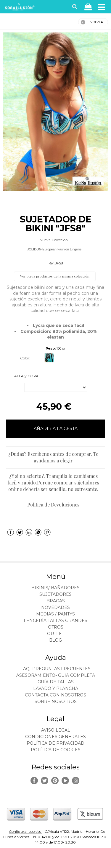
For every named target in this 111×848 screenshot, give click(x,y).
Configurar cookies (25, 831)
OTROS (55, 627)
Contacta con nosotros (55, 695)
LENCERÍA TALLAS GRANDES (55, 620)
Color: (25, 358)
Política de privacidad (55, 743)
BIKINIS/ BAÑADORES (55, 587)
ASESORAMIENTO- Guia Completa (55, 675)
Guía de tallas (56, 682)
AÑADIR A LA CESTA (56, 428)
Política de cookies (56, 749)
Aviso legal (55, 730)
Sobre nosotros (56, 701)
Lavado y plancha (55, 688)
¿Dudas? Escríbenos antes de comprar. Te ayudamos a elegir (53, 457)
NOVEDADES (55, 607)
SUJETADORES (55, 594)
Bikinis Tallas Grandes (54, 256)
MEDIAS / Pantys (55, 614)
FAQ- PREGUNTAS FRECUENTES (55, 668)
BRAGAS (55, 601)
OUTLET (55, 633)
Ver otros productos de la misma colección (54, 276)
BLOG (55, 640)
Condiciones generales (55, 736)
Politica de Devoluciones (53, 504)
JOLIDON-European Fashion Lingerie (54, 249)
